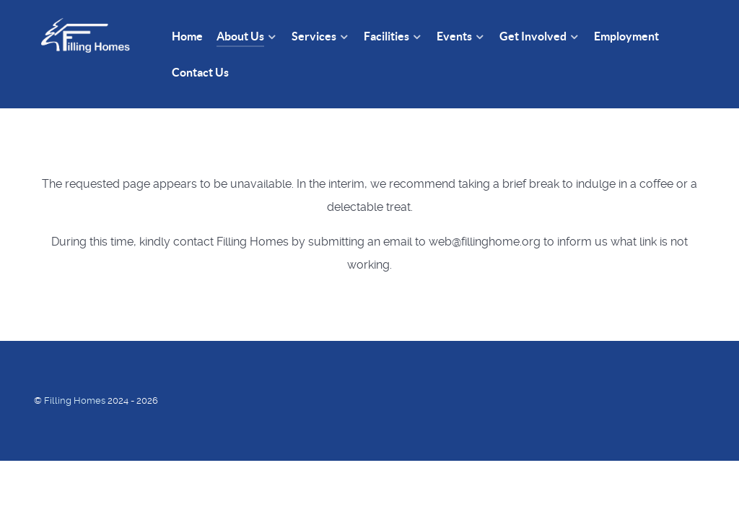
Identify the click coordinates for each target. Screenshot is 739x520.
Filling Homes (76, 400)
